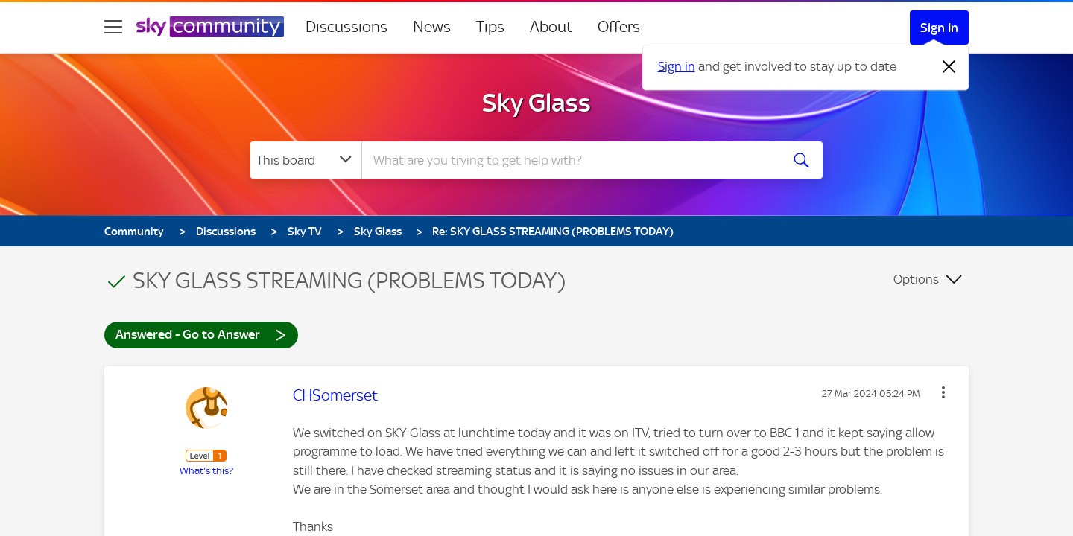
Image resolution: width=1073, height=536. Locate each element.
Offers (619, 27)
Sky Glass (536, 103)
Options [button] (916, 279)
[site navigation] (113, 27)
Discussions (346, 27)
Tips (490, 27)
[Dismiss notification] (949, 67)
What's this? (206, 470)
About (551, 27)
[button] (943, 392)
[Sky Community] (210, 27)
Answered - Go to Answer (201, 334)
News (432, 27)
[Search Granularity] (305, 160)
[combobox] (569, 160)
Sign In (939, 27)
